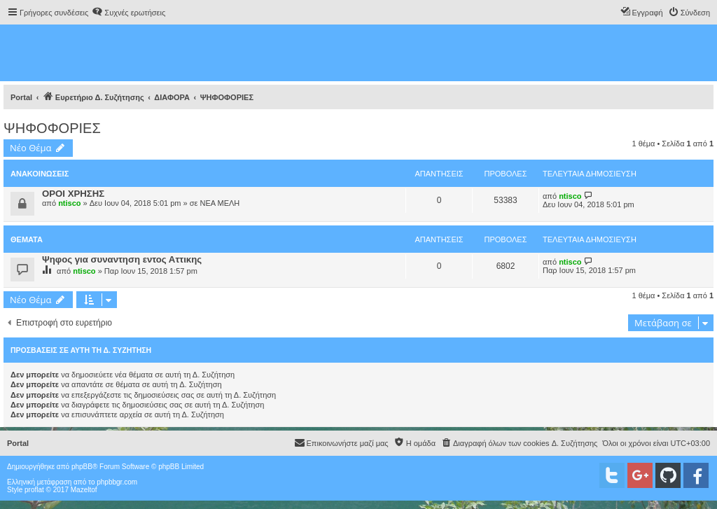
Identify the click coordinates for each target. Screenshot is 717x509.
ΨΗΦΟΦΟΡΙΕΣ (52, 128)
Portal (21, 97)
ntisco (69, 203)
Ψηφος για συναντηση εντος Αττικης (122, 259)
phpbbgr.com (117, 482)
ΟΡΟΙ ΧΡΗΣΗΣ (73, 193)
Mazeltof (84, 490)
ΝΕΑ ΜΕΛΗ (219, 203)
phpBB (81, 466)
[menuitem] (128, 12)
